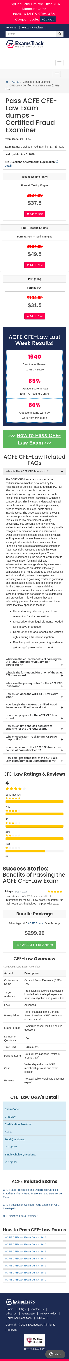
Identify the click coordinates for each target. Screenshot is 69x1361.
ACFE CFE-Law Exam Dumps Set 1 (25, 1237)
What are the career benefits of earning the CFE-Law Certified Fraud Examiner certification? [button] (34, 662)
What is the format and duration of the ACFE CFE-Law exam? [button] (34, 674)
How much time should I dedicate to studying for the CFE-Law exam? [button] (29, 727)
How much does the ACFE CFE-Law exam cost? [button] (32, 695)
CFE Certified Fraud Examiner (20, 1216)
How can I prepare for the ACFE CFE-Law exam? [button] (31, 716)
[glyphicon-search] (59, 34)
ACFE (15, 81)
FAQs (22, 1309)
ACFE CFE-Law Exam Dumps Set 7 (25, 1279)
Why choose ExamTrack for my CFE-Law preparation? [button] (31, 738)
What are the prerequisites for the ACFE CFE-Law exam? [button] (34, 684)
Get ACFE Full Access (34, 945)
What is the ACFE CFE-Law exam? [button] (27, 471)
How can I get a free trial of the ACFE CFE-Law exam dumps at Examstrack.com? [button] (32, 759)
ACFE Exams (35, 923)
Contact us (37, 1309)
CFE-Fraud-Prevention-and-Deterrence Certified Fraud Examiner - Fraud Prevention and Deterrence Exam (32, 1193)
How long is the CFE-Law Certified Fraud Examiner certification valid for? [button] (31, 706)
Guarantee (28, 1313)
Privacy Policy (48, 1313)
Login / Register (32, 27)
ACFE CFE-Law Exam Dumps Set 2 (25, 1244)
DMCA (41, 1317)
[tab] (34, 471)
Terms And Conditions (18, 1317)
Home (11, 27)
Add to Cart (35, 214)
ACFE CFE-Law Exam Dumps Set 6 (25, 1272)
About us (11, 1313)
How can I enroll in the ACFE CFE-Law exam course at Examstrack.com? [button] (33, 749)
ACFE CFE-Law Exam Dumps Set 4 (25, 1258)
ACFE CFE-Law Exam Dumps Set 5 (25, 1265)
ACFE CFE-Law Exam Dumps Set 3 (25, 1251)
